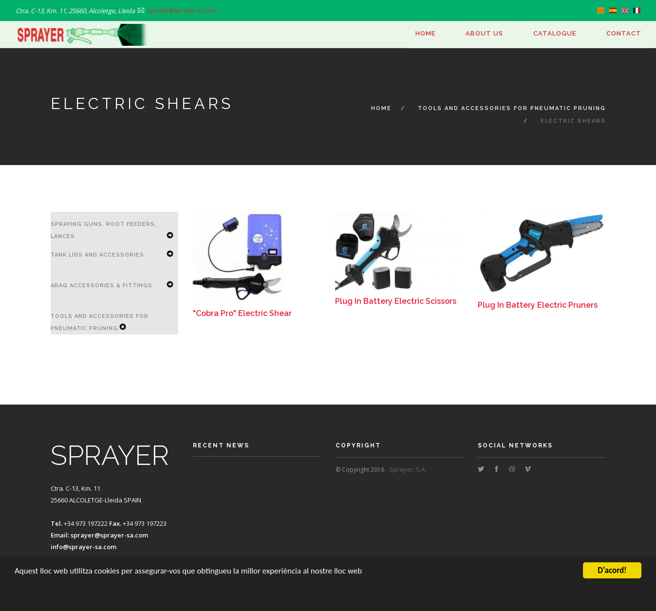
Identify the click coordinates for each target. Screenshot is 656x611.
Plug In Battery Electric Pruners (538, 305)
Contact (623, 33)
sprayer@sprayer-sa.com (109, 535)
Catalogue (554, 33)
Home (425, 33)
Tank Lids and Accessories (97, 255)
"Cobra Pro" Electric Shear (242, 313)
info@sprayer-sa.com (83, 546)
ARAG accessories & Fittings (101, 285)
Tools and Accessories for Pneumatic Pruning (512, 108)
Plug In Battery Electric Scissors (395, 301)
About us (484, 33)
